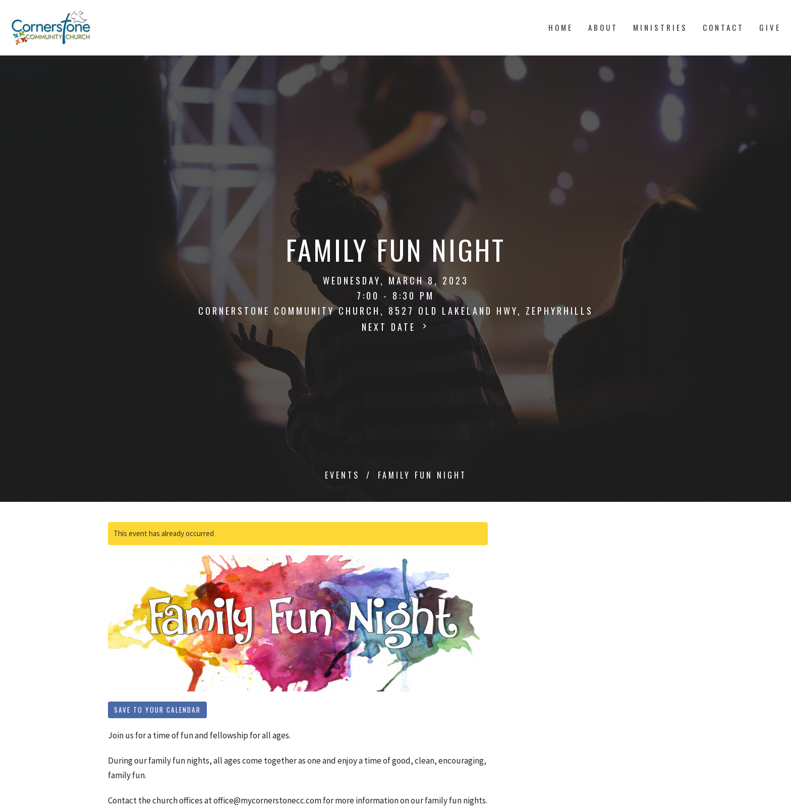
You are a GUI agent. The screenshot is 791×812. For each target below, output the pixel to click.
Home (560, 27)
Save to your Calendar (157, 710)
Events (342, 475)
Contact (723, 27)
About (603, 27)
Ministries (660, 27)
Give (770, 27)
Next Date (395, 326)
